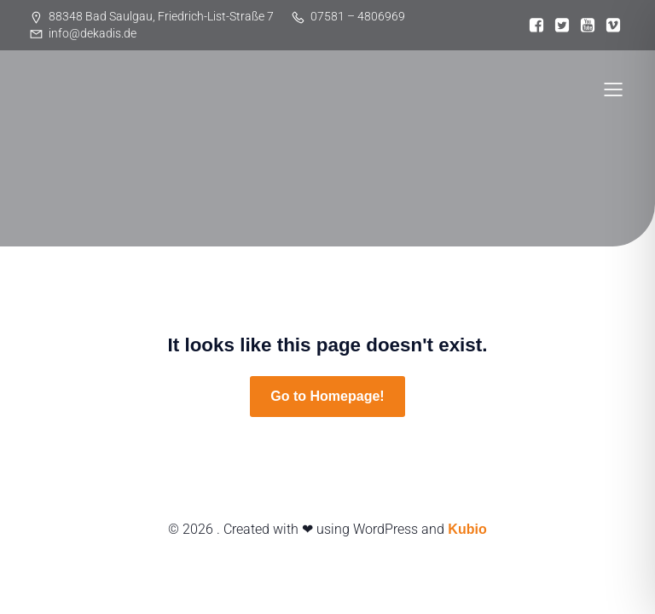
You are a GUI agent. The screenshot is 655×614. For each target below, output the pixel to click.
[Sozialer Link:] (536, 25)
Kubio (467, 529)
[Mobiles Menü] (613, 88)
